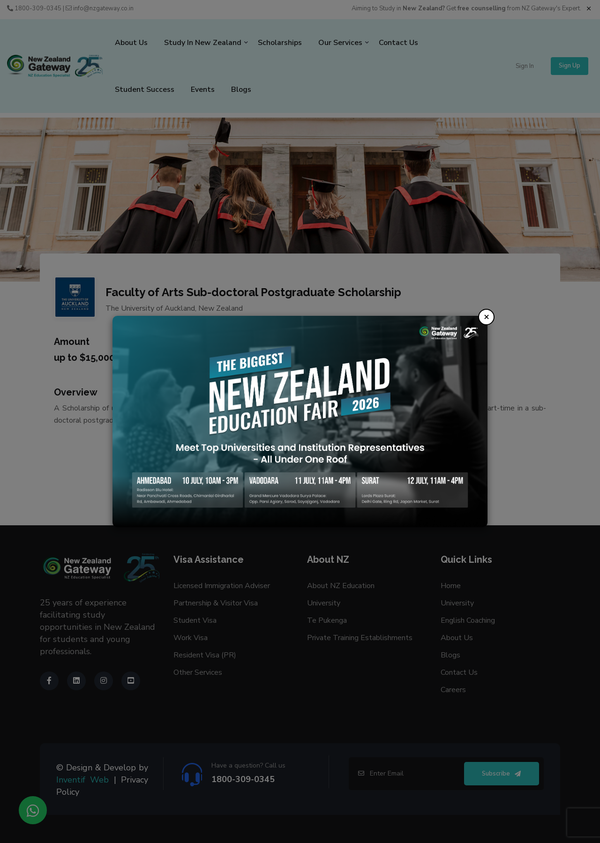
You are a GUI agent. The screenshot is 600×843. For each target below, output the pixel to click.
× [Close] (486, 316)
